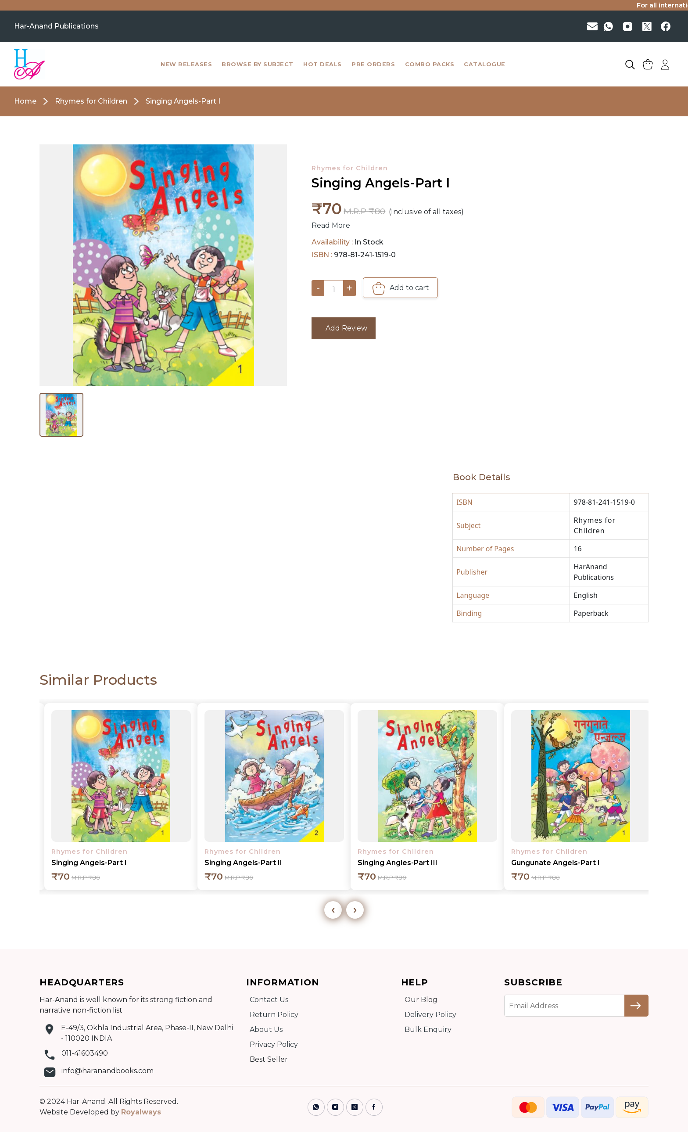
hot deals (322, 64)
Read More (331, 225)
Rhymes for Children (350, 168)
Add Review (343, 328)
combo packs (430, 64)
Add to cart (400, 288)
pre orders (373, 64)
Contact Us (269, 999)
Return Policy (274, 1014)
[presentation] (333, 910)
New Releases (186, 64)
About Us (266, 1029)
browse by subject (258, 64)
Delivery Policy (430, 1014)
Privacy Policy (274, 1044)
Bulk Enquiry (428, 1029)
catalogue (484, 64)
